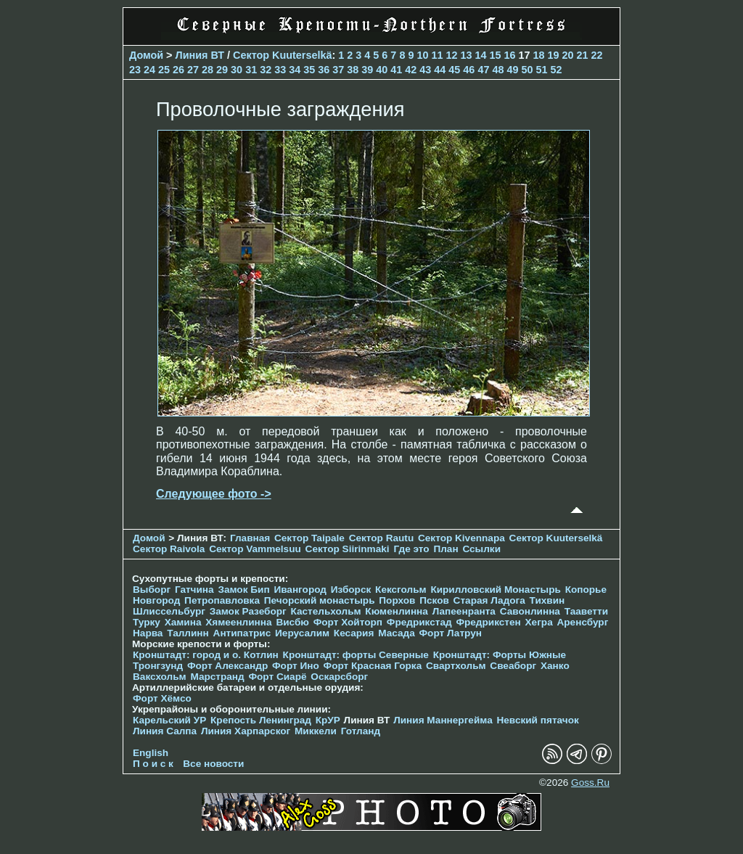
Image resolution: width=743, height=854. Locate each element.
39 (367, 69)
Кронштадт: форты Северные (356, 654)
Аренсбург (582, 622)
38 (352, 69)
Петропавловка (222, 600)
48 (498, 69)
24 (149, 69)
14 (480, 55)
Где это (411, 548)
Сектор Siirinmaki (347, 548)
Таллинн (188, 633)
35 (309, 69)
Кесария (354, 633)
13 (466, 55)
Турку (146, 622)
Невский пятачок (537, 720)
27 (193, 69)
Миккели (316, 731)
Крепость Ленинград (260, 720)
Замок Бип (243, 589)
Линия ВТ (200, 55)
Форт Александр (227, 665)
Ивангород (300, 589)
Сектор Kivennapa (461, 538)
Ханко (555, 665)
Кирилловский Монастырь (495, 589)
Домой (146, 55)
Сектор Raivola (169, 548)
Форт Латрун (450, 633)
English (150, 752)
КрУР (328, 720)
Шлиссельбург (169, 611)
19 (553, 55)
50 (527, 69)
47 (483, 69)
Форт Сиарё (277, 676)
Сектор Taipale (309, 538)
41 (396, 69)
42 (410, 69)
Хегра (539, 622)
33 (280, 69)
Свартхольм (456, 665)
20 (568, 55)
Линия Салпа (165, 731)
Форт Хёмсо (162, 698)
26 (178, 69)
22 (597, 55)
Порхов (397, 600)
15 (495, 55)
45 (454, 69)
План (445, 548)
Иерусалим (302, 633)
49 (512, 69)
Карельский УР (169, 720)
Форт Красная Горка (373, 665)
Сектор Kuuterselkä (282, 55)
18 (539, 55)
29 (222, 69)
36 (323, 69)
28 (207, 69)
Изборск (351, 589)
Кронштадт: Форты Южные (500, 654)
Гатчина (194, 589)
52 (556, 69)
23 (135, 69)
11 (437, 55)
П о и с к (153, 763)
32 (265, 69)
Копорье (586, 589)
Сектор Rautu (381, 538)
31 (251, 69)
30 (236, 69)
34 (294, 69)
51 (541, 69)
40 (381, 69)
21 (582, 55)
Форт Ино (295, 665)
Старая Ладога (489, 600)
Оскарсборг (339, 676)
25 (164, 69)
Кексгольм (401, 589)
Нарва (148, 633)
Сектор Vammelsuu (255, 548)
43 (425, 69)
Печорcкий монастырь (319, 600)
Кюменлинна (396, 611)
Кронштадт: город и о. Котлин (206, 654)
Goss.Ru (590, 782)
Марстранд (217, 676)
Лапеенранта (464, 611)
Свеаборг (513, 665)
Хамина (183, 622)
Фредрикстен (488, 622)
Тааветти (586, 611)
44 (440, 69)
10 (422, 55)
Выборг (152, 589)
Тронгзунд (158, 665)
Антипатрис (242, 633)
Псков (434, 600)
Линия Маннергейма (443, 720)
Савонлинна (530, 611)
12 (451, 55)
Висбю (292, 622)
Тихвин (547, 600)
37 (338, 69)
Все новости (213, 763)
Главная (250, 538)
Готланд (361, 731)
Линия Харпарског (245, 731)
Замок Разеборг (248, 611)
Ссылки (481, 548)
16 (510, 55)
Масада (396, 633)
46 (469, 69)
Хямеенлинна (238, 622)
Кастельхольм (326, 611)
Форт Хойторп (347, 622)
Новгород (156, 600)
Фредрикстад (419, 622)
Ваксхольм (159, 676)
